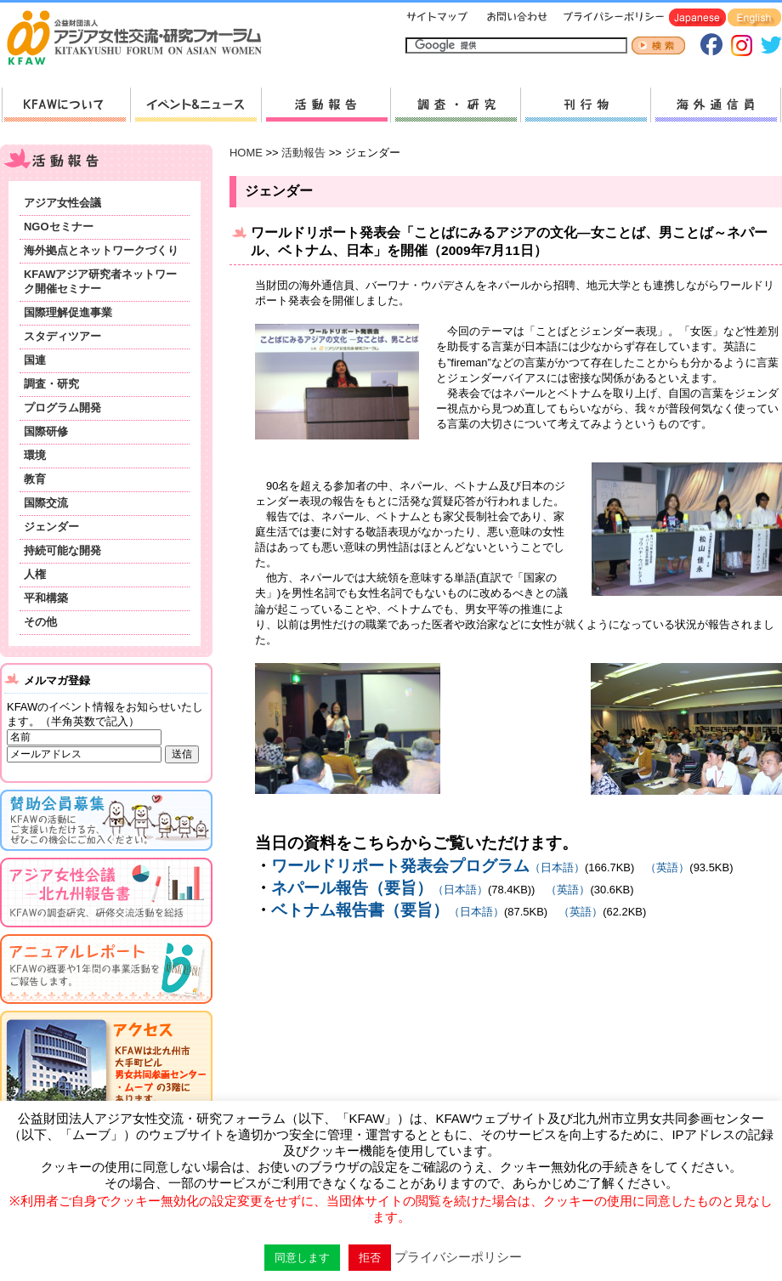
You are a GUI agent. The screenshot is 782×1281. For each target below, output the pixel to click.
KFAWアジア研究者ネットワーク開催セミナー (100, 281)
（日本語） (428, 867)
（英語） (661, 867)
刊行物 (585, 105)
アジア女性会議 (62, 202)
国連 (35, 360)
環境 (35, 455)
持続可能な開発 (62, 550)
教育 (35, 479)
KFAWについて (66, 105)
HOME (246, 152)
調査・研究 (455, 105)
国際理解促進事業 (68, 312)
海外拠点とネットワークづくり (101, 250)
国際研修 (46, 431)
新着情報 (195, 105)
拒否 (370, 1257)
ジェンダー (51, 526)
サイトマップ (438, 18)
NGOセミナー (59, 226)
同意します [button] (302, 1257)
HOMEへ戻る (141, 39)
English (754, 18)
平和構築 (46, 598)
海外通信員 (715, 105)
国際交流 (46, 502)
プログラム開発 (62, 407)
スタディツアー (62, 336)
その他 (40, 621)
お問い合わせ (515, 18)
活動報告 (325, 105)
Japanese (697, 18)
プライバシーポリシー (610, 18)
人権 (35, 574)
